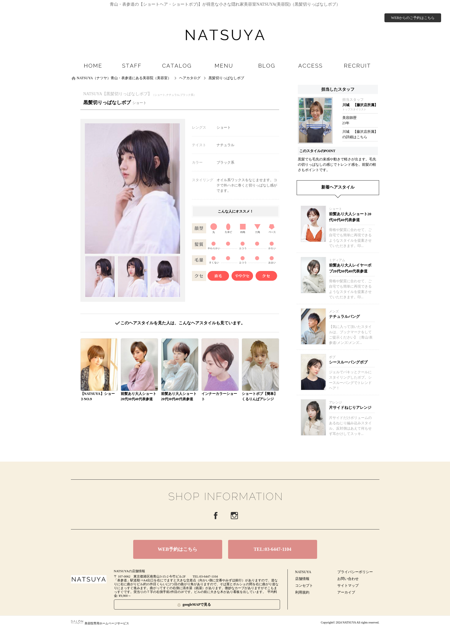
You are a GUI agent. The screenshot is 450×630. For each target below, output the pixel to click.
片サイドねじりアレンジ (350, 407)
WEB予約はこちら (177, 549)
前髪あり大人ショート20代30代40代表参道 (350, 217)
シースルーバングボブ (348, 362)
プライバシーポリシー (355, 572)
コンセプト (304, 585)
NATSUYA (303, 572)
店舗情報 (302, 579)
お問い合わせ (348, 579)
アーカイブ (346, 592)
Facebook (215, 515)
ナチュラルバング (344, 316)
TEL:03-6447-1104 (272, 549)
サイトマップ (348, 585)
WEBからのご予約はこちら (413, 18)
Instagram (234, 515)
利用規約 (302, 592)
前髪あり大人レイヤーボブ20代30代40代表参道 (350, 268)
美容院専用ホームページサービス (100, 623)
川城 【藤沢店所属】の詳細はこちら (360, 134)
